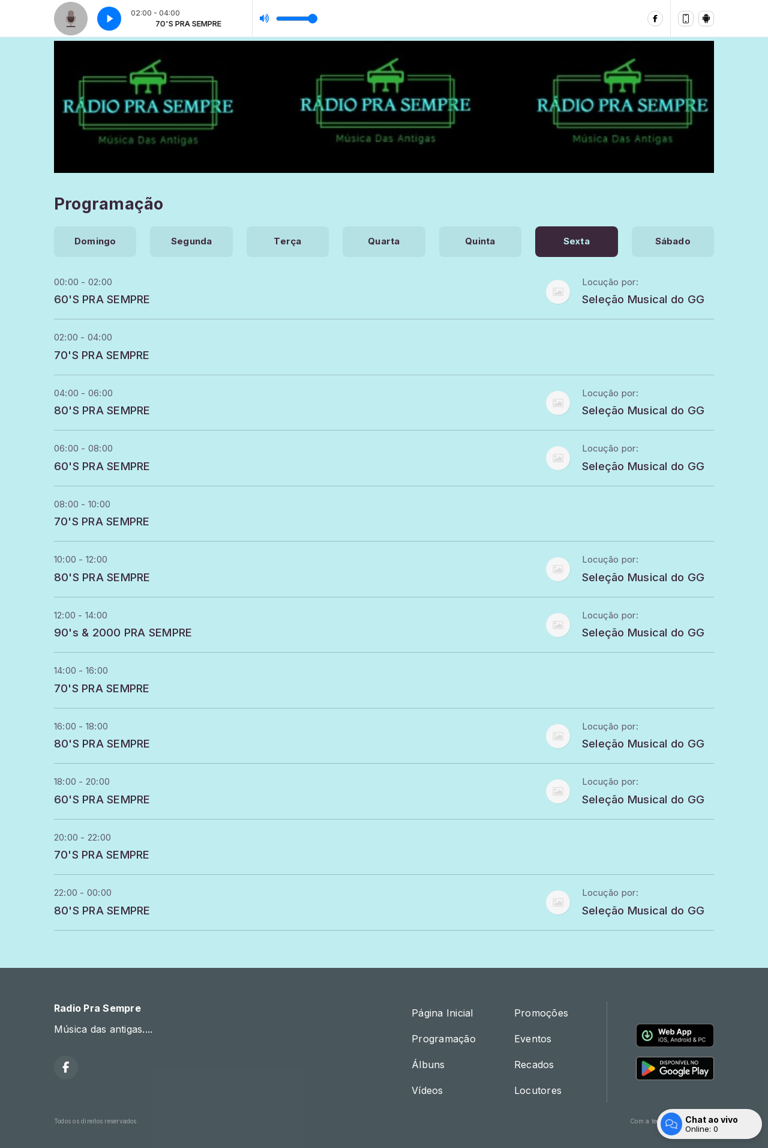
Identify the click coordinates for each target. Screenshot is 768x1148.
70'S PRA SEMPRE (102, 354)
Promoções (541, 1013)
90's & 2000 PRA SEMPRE (123, 632)
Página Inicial (442, 1013)
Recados (534, 1065)
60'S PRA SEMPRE (102, 299)
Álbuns (428, 1065)
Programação (444, 1039)
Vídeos (427, 1090)
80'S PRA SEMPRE (102, 410)
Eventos (533, 1039)
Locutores (538, 1090)
